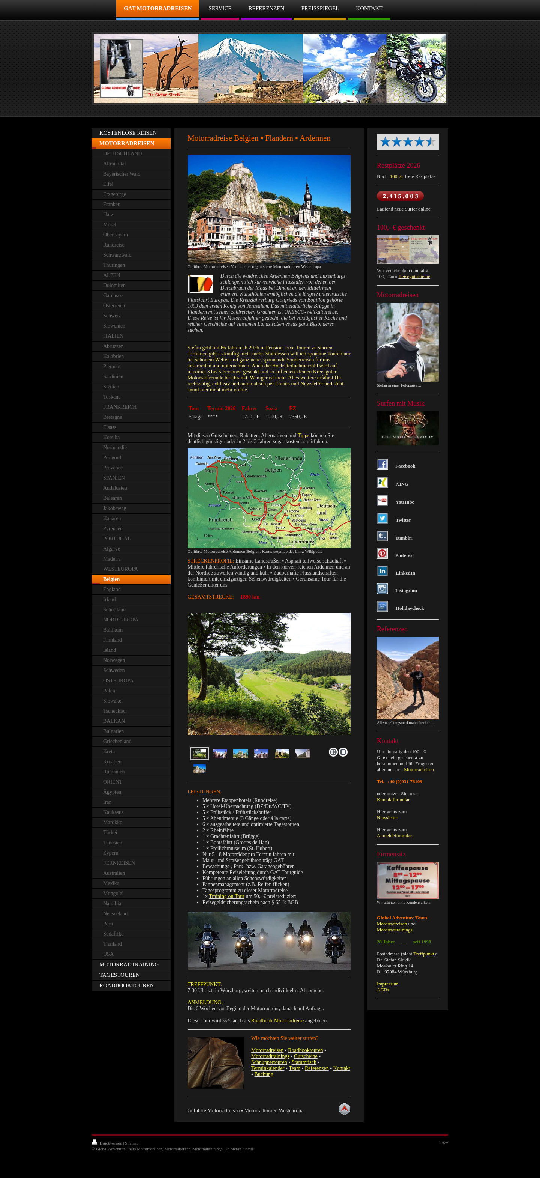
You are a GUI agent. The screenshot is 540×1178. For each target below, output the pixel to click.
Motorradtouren (261, 1110)
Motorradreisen (223, 1110)
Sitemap (131, 1143)
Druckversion (107, 1143)
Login (443, 1142)
